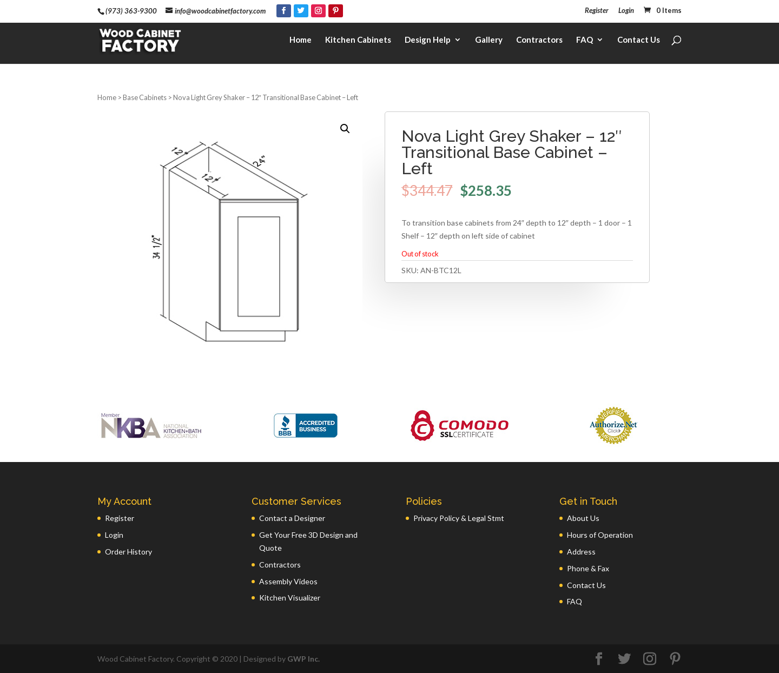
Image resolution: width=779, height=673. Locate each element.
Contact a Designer (292, 518)
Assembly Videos (288, 581)
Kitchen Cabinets (358, 41)
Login (626, 11)
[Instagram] (318, 10)
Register (597, 11)
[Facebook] (283, 10)
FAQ (584, 41)
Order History (128, 551)
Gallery (489, 41)
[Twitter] (301, 10)
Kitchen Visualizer (289, 597)
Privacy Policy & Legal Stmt (458, 518)
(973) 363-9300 (131, 10)
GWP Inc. (303, 658)
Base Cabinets (145, 97)
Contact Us (638, 41)
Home (300, 41)
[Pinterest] (335, 10)
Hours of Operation (600, 534)
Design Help (428, 41)
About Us (583, 518)
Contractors (539, 41)
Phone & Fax (588, 568)
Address (581, 551)
